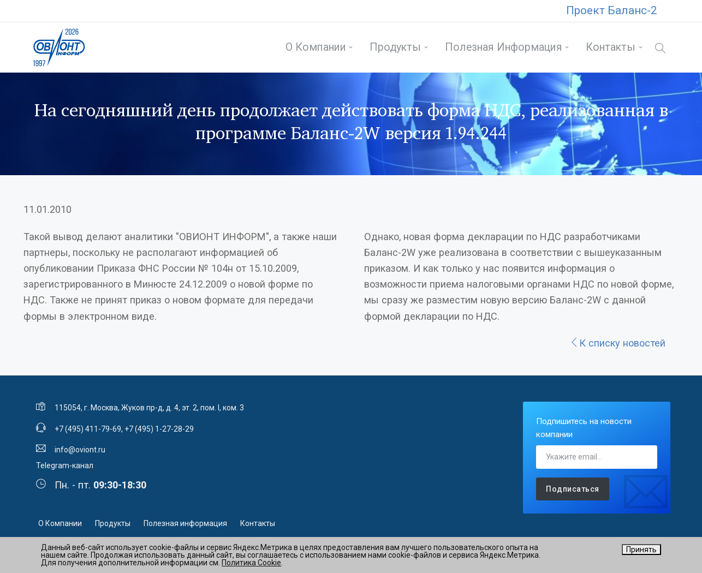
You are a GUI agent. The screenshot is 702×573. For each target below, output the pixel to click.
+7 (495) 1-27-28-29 (159, 429)
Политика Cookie (251, 562)
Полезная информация (503, 47)
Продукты (395, 47)
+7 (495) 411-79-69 (88, 429)
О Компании (315, 47)
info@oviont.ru (80, 449)
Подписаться (572, 489)
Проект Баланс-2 (611, 10)
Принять (641, 549)
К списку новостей (617, 343)
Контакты (610, 47)
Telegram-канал (64, 465)
